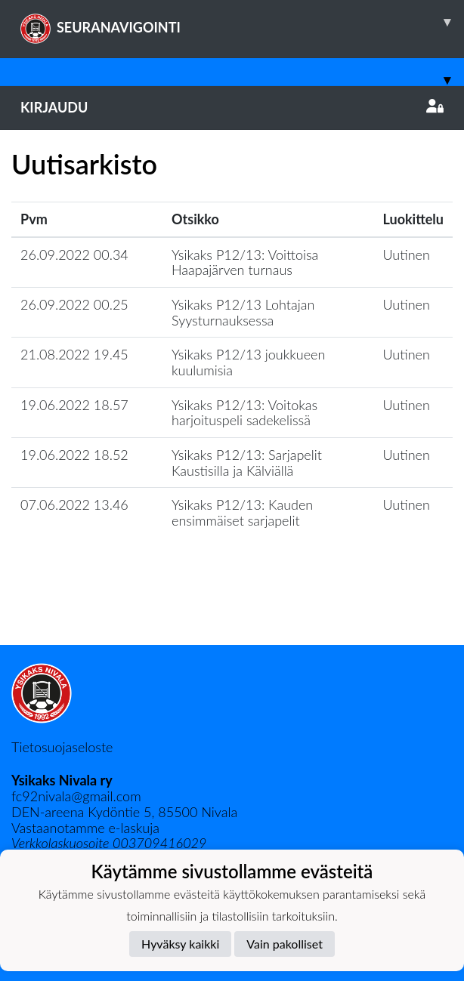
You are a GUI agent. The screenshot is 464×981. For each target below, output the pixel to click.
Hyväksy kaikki (180, 943)
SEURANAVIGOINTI (242, 22)
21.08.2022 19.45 (74, 354)
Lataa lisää (232, 612)
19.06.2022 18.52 (74, 454)
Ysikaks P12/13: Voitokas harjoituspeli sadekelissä (244, 412)
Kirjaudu (232, 107)
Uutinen (406, 254)
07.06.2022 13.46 (74, 504)
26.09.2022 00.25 (74, 304)
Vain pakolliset (284, 943)
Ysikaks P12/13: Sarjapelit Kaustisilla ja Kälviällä (247, 462)
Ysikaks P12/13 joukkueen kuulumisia (248, 362)
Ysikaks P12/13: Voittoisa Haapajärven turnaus (245, 262)
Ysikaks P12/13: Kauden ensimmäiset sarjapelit (242, 512)
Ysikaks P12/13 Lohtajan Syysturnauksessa (243, 312)
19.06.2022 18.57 (74, 404)
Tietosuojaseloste (62, 747)
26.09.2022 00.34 (74, 254)
